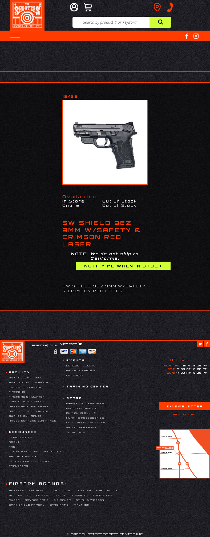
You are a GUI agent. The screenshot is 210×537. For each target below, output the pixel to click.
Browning (37, 490)
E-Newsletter (185, 406)
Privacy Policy (23, 456)
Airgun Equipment (82, 408)
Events (75, 360)
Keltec (24, 495)
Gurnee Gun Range (25, 416)
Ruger (14, 500)
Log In (53, 345)
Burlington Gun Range (29, 382)
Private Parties (81, 370)
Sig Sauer (62, 500)
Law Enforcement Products (91, 422)
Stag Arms (59, 504)
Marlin (59, 495)
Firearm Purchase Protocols (36, 451)
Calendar (75, 375)
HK (11, 495)
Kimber (42, 495)
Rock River (103, 495)
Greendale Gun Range (29, 406)
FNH (99, 490)
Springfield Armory (27, 504)
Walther (82, 504)
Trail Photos (21, 437)
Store (74, 398)
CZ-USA (84, 490)
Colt (69, 490)
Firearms (17, 392)
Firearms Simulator (27, 396)
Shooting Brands (81, 427)
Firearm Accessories (85, 403)
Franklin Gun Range (27, 401)
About (14, 442)
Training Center (87, 386)
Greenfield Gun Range (29, 411)
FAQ (12, 446)
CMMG (55, 490)
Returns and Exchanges (31, 461)
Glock (112, 490)
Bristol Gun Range (26, 377)
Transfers (18, 466)
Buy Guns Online (81, 413)
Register (39, 345)
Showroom (75, 432)
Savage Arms (37, 500)
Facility (19, 372)
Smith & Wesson (90, 500)
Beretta (16, 490)
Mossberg (79, 495)
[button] (15, 36)
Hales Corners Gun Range (32, 420)
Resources (23, 431)
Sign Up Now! (184, 414)
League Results (81, 365)
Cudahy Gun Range (25, 387)
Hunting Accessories (85, 417)
